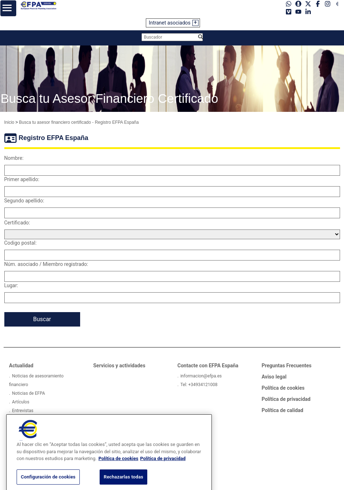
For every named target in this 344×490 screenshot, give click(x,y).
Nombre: (14, 158)
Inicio (9, 122)
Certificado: (17, 223)
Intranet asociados (170, 23)
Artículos (20, 401)
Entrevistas (22, 410)
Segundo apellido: (24, 201)
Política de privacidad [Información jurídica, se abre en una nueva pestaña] (163, 465)
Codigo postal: (20, 243)
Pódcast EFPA (25, 419)
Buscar (42, 319)
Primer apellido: (21, 179)
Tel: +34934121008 (199, 384)
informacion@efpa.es (201, 376)
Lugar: (11, 285)
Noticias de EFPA (28, 393)
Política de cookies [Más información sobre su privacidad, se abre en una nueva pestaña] (119, 465)
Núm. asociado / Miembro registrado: (46, 264)
